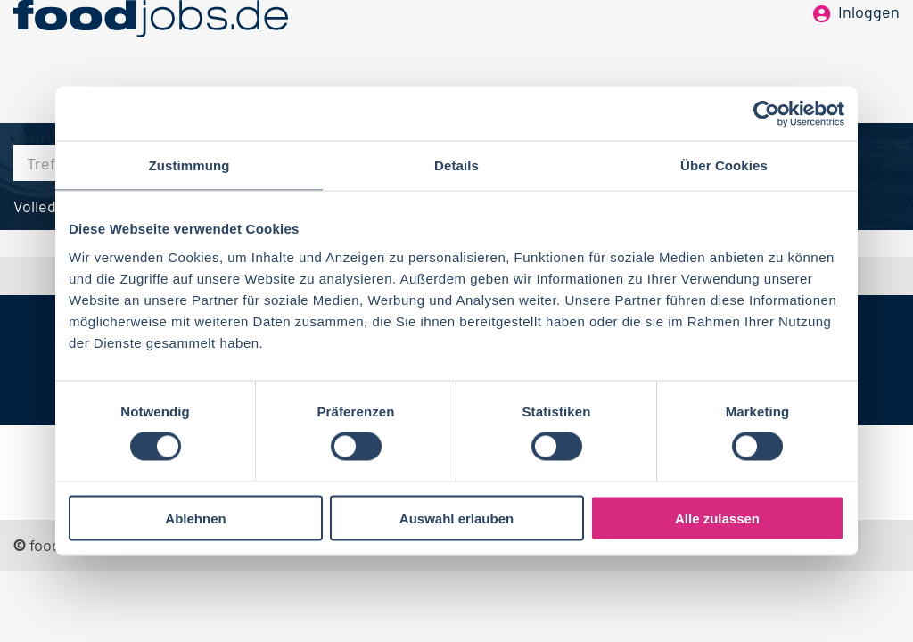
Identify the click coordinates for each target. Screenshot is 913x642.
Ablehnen (195, 517)
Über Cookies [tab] (724, 165)
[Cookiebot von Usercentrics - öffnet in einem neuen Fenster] (766, 114)
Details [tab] (456, 165)
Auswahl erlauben (456, 517)
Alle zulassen (717, 517)
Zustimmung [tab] (189, 165)
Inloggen (869, 43)
